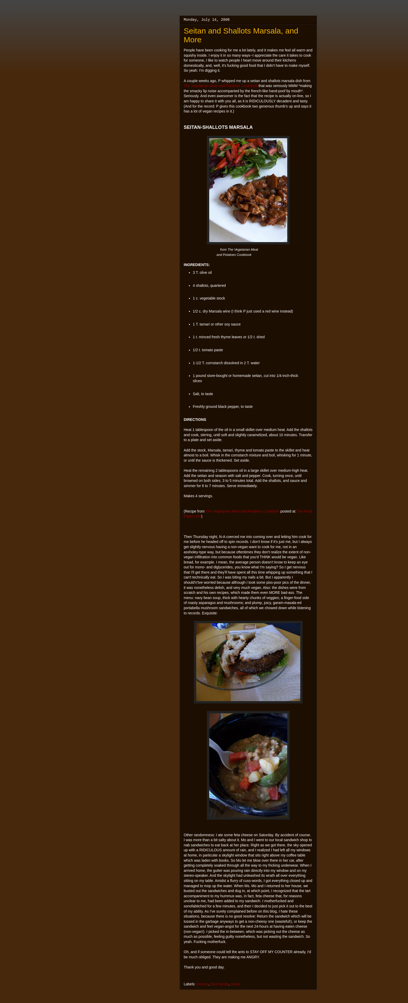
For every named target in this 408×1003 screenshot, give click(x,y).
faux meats (219, 984)
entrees (202, 984)
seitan (235, 984)
